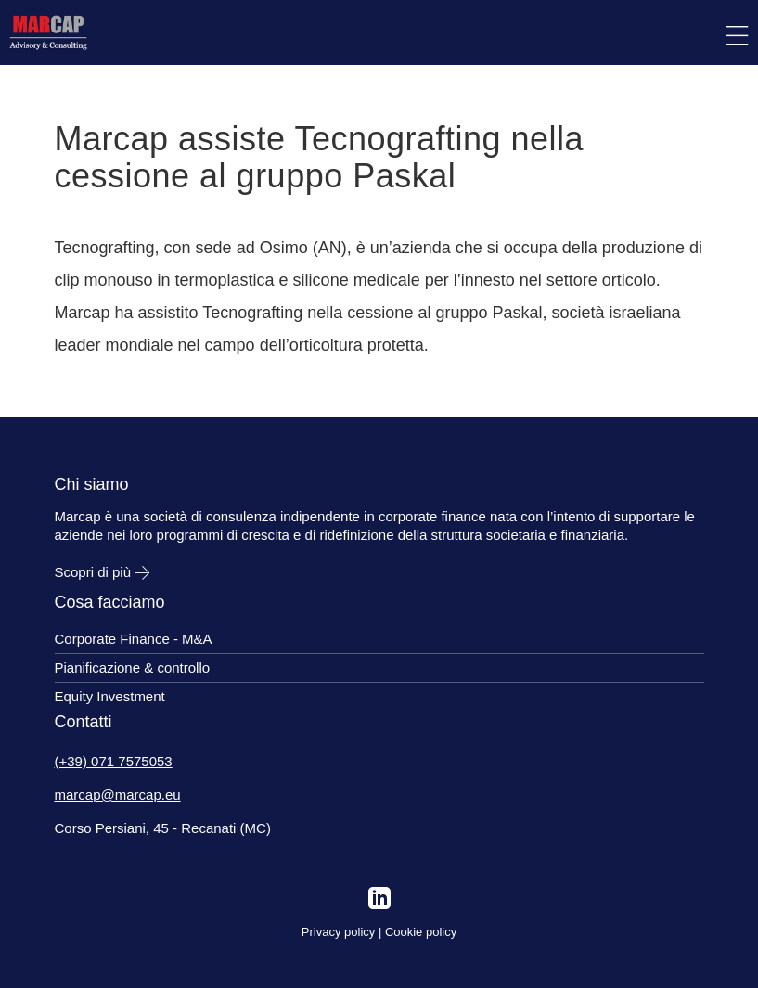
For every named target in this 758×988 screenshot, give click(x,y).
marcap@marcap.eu (118, 794)
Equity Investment (110, 696)
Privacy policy (338, 932)
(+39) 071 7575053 (114, 761)
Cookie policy (420, 932)
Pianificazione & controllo (133, 667)
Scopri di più (102, 572)
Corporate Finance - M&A (133, 639)
